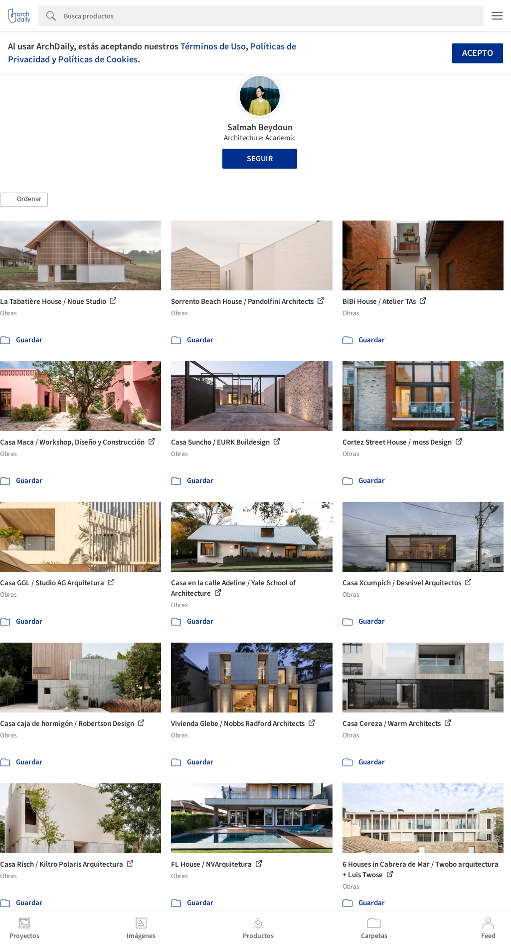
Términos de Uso (213, 46)
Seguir (260, 158)
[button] (24, 200)
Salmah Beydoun (260, 127)
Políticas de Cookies (98, 59)
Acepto (477, 53)
